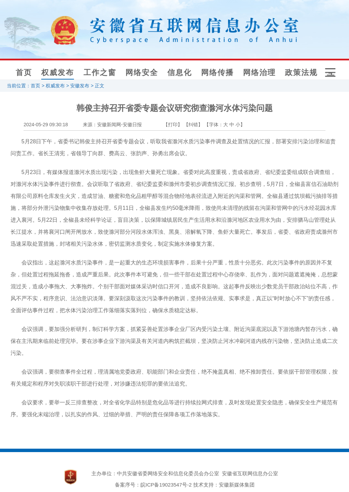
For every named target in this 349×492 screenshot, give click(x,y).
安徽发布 (79, 85)
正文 (99, 85)
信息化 (179, 72)
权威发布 (57, 72)
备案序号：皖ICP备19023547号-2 (153, 485)
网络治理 (259, 72)
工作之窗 (100, 72)
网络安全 (141, 72)
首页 (24, 72)
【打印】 (172, 124)
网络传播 (217, 72)
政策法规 (301, 72)
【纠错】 (193, 124)
